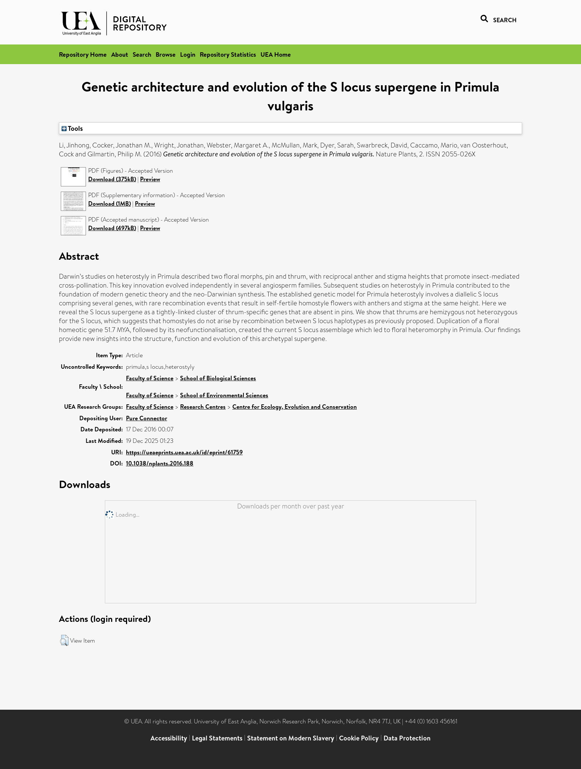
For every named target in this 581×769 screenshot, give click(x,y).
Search (142, 54)
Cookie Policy (359, 738)
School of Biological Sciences (218, 378)
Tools (72, 128)
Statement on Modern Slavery (290, 738)
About (119, 54)
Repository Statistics (228, 54)
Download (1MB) (109, 203)
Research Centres (203, 406)
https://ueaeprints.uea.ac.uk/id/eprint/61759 (184, 452)
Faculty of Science (149, 378)
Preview (150, 179)
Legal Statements (217, 738)
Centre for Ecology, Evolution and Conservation (294, 406)
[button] (64, 640)
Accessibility (168, 738)
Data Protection (407, 738)
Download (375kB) (112, 179)
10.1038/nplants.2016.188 (159, 463)
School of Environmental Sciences (224, 395)
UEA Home (275, 54)
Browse (166, 54)
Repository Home (83, 54)
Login (187, 54)
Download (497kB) (112, 228)
